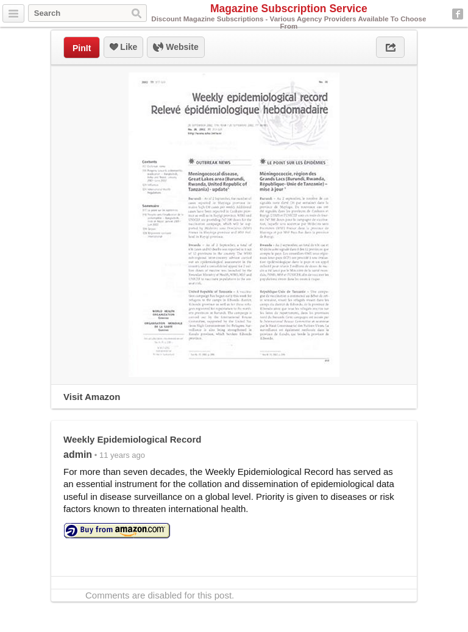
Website (175, 47)
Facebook (458, 14)
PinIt (82, 48)
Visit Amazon (91, 396)
